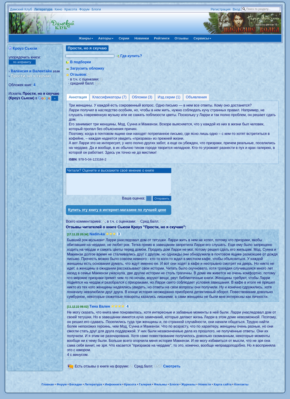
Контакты (241, 388)
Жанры (86, 38)
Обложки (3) (142, 97)
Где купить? (131, 56)
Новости (204, 388)
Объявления (196, 97)
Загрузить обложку (87, 68)
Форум (84, 9)
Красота (70, 9)
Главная (47, 388)
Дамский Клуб (21, 9)
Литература (43, 9)
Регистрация (221, 9)
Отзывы (181, 38)
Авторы (106, 38)
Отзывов (78, 74)
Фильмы (160, 388)
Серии (124, 38)
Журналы (188, 388)
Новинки (141, 38)
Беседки (75, 388)
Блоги (96, 9)
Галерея (145, 388)
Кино (58, 9)
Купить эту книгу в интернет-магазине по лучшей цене (117, 214)
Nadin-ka (97, 238)
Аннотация (78, 97)
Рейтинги (161, 38)
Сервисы (202, 38)
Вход (236, 9)
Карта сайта (222, 388)
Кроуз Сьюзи (25, 48)
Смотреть (172, 370)
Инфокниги (113, 388)
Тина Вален (99, 310)
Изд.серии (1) (169, 97)
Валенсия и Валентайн (31, 71)
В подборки (80, 62)
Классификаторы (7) (109, 97)
